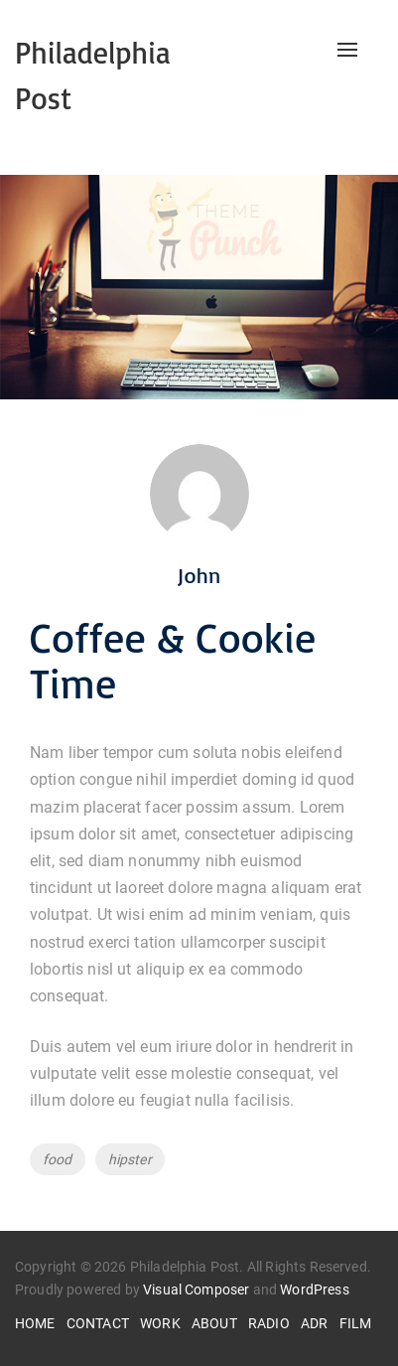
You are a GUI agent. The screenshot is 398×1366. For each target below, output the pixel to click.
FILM (355, 1323)
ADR (314, 1323)
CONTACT (97, 1323)
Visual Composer (196, 1289)
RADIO (269, 1323)
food (57, 1159)
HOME (35, 1323)
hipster (130, 1159)
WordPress (314, 1289)
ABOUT (214, 1323)
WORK (160, 1323)
